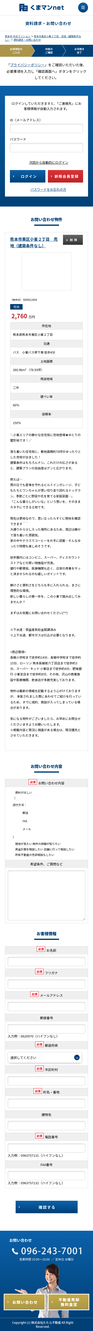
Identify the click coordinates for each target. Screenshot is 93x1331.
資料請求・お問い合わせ (27, 40)
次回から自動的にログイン (45, 162)
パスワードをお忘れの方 (48, 190)
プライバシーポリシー (27, 64)
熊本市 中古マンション (17, 36)
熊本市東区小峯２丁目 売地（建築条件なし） (43, 38)
